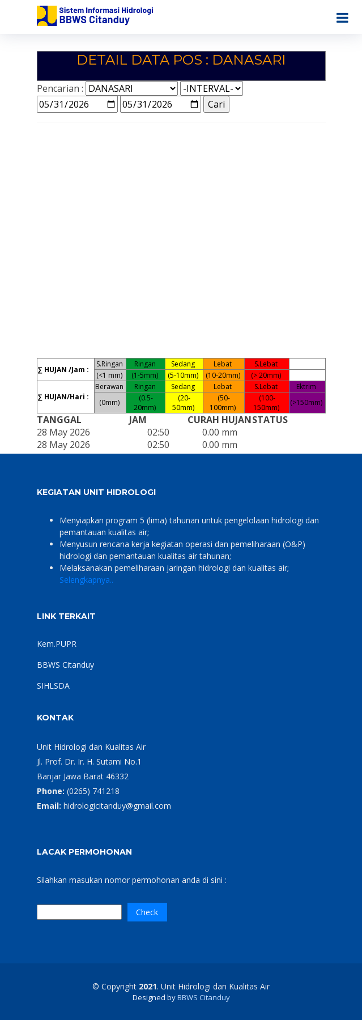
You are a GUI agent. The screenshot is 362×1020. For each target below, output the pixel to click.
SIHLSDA (53, 685)
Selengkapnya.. (86, 579)
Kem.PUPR (56, 643)
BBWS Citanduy (65, 664)
